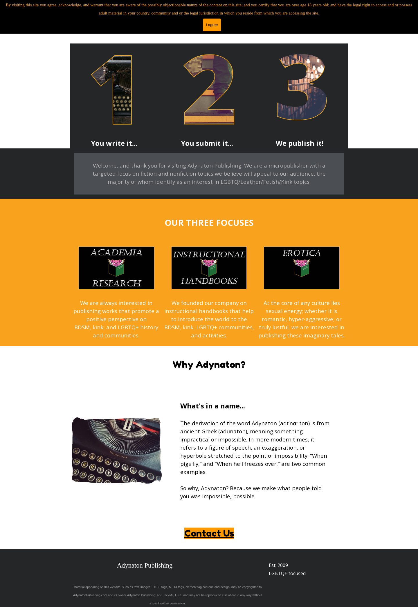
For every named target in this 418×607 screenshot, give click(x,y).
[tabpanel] (114, 143)
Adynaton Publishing (145, 565)
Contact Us (209, 533)
